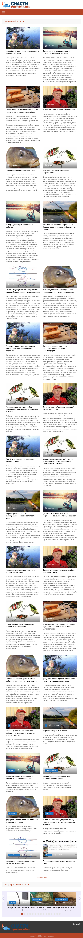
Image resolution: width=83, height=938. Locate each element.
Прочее (11, 770)
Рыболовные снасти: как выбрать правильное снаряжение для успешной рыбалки (22, 409)
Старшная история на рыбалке (55, 731)
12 (52, 914)
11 (49, 914)
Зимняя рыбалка (51, 770)
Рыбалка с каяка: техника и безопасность (59, 110)
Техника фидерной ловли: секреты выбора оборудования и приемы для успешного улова (21, 733)
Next (80, 898)
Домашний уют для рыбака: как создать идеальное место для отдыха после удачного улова (59, 626)
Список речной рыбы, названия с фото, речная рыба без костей (41, 909)
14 (57, 914)
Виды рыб (12, 813)
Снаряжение (37, 899)
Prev (3, 898)
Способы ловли (14, 855)
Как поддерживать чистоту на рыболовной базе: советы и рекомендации (55, 348)
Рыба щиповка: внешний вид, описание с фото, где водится (64, 909)
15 (60, 914)
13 (54, 914)
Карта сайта (77, 924)
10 (46, 914)
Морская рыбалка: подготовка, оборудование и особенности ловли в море (21, 516)
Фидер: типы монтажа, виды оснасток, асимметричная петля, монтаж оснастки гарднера (59, 822)
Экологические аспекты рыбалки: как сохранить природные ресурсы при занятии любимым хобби (58, 461)
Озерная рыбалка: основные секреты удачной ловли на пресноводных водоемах (21, 348)
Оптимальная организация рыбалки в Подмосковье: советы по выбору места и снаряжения (59, 227)
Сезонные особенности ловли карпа (20, 170)
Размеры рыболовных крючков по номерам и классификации (18, 909)
